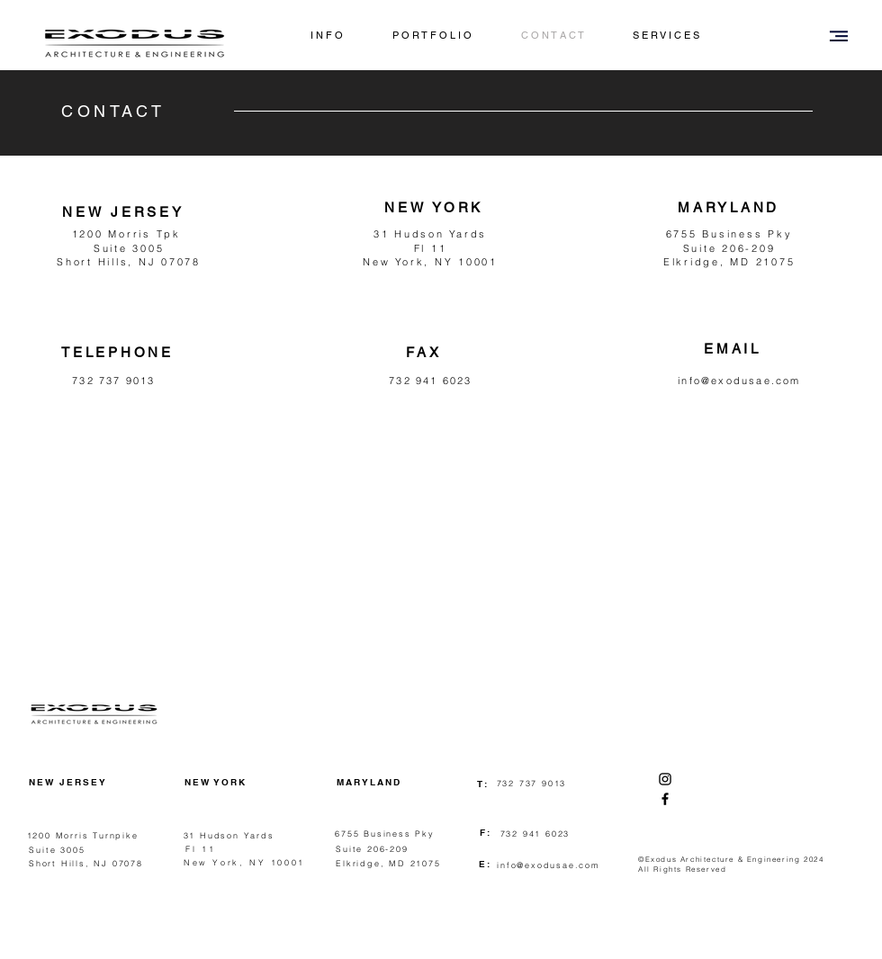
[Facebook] (665, 799)
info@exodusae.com (739, 380)
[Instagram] (665, 779)
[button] (838, 36)
